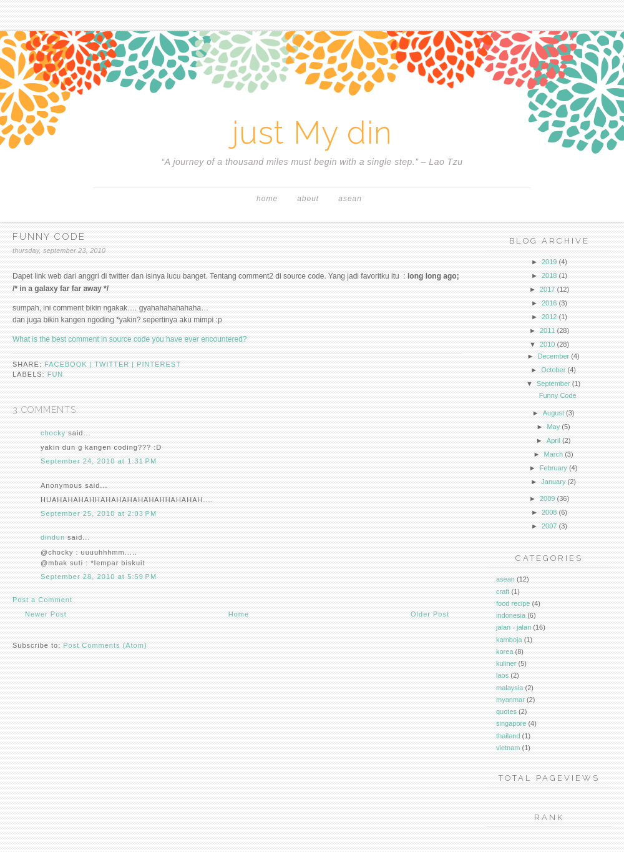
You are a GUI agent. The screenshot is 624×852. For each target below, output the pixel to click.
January (553, 481)
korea (505, 651)
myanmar (510, 699)
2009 (547, 498)
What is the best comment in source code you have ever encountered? (129, 339)
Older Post (430, 614)
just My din (312, 132)
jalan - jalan (513, 627)
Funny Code (558, 395)
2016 (549, 303)
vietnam (508, 747)
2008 (549, 512)
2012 (549, 316)
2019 (549, 261)
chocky (53, 433)
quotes (506, 711)
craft (502, 591)
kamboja (509, 639)
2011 (547, 330)
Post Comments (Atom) (105, 645)
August (553, 413)
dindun (53, 537)
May (553, 426)
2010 (547, 344)
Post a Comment (42, 599)
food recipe (513, 603)
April (553, 440)
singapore (511, 723)
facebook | (69, 364)
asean (350, 198)
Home (267, 198)
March (553, 454)
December (553, 356)
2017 (547, 289)
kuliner (506, 663)
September (553, 383)
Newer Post (46, 614)
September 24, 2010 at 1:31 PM (99, 461)
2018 (549, 275)
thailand (508, 736)
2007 (549, 526)
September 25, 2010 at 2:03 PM (99, 513)
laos (502, 675)
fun (55, 374)
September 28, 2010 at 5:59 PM (99, 576)
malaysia (509, 687)
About (308, 198)
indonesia (510, 615)
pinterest (159, 364)
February (553, 468)
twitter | (115, 364)
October (553, 370)
